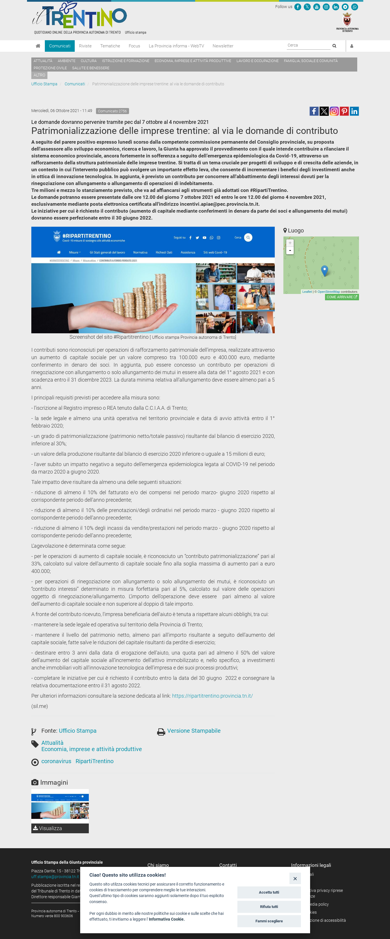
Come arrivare (342, 297)
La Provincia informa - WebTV (176, 46)
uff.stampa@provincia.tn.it (55, 876)
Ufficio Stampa (44, 84)
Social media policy (312, 904)
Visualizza (47, 828)
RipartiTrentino (95, 761)
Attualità (43, 61)
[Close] (295, 878)
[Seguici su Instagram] (326, 6)
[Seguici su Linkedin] (336, 6)
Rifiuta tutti (269, 907)
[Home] (38, 46)
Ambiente (66, 61)
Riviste (85, 46)
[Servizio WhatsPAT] (355, 6)
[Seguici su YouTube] (317, 6)
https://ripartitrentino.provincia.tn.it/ (212, 696)
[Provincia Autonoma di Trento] (347, 22)
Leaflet (307, 291)
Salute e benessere (90, 68)
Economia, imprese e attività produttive (193, 61)
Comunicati (59, 46)
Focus (134, 46)
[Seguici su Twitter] (307, 6)
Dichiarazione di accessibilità (320, 920)
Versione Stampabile (194, 730)
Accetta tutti (269, 892)
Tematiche (110, 46)
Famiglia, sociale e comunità (311, 61)
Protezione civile (50, 68)
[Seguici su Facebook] (298, 6)
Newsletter (223, 46)
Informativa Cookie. (167, 919)
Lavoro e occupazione (257, 61)
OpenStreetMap (329, 291)
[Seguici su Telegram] (345, 6)
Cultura (89, 61)
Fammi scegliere (269, 921)
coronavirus (56, 761)
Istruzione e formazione (125, 61)
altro (39, 75)
